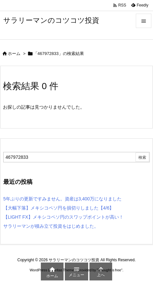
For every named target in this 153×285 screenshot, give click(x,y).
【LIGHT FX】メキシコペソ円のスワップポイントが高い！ (63, 217)
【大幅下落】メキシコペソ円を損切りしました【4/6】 (58, 207)
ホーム (14, 53)
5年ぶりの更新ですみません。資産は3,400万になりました (62, 198)
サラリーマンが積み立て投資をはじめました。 (51, 226)
